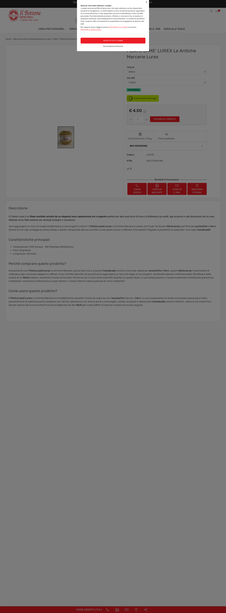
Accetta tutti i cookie (113, 41)
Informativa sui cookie (118, 27)
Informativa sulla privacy (91, 30)
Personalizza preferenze (113, 46)
